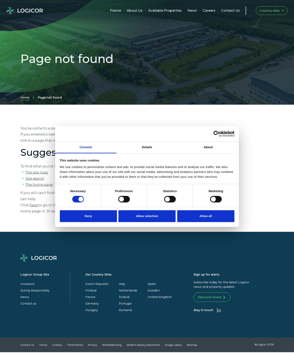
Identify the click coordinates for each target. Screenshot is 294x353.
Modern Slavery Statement (143, 345)
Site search (35, 178)
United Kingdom (160, 297)
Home (24, 98)
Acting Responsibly (34, 290)
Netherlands (128, 290)
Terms (43, 345)
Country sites (271, 10)
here (34, 205)
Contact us (28, 303)
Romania (125, 310)
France (90, 297)
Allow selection (147, 216)
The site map (37, 172)
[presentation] (219, 311)
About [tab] (208, 147)
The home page (39, 185)
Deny (88, 216)
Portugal (125, 303)
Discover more (213, 298)
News (24, 297)
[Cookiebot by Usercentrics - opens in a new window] (216, 134)
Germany (92, 303)
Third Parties (75, 345)
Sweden (154, 290)
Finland (90, 290)
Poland (124, 297)
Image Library (173, 345)
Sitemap (192, 345)
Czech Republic (97, 284)
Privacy (92, 345)
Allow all (205, 216)
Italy (122, 284)
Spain (152, 284)
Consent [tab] (86, 147)
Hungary (91, 310)
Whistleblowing (112, 345)
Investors (27, 284)
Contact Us (27, 345)
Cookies (57, 345)
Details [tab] (147, 147)
